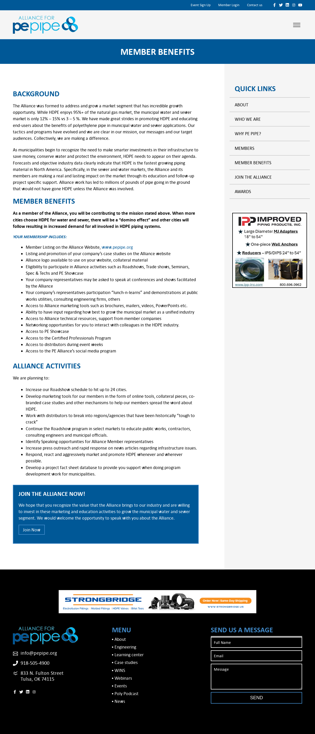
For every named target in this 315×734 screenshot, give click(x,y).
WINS (120, 670)
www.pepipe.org (117, 247)
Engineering (125, 647)
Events (121, 685)
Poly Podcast (126, 693)
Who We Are (248, 119)
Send (256, 697)
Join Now (31, 529)
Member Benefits (253, 162)
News (120, 701)
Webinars (123, 678)
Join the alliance (253, 177)
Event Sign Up (201, 5)
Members (244, 148)
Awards (243, 191)
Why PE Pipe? (248, 133)
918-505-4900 (35, 663)
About (241, 104)
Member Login (228, 5)
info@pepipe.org (39, 653)
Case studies (126, 662)
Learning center (129, 654)
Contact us (254, 5)
